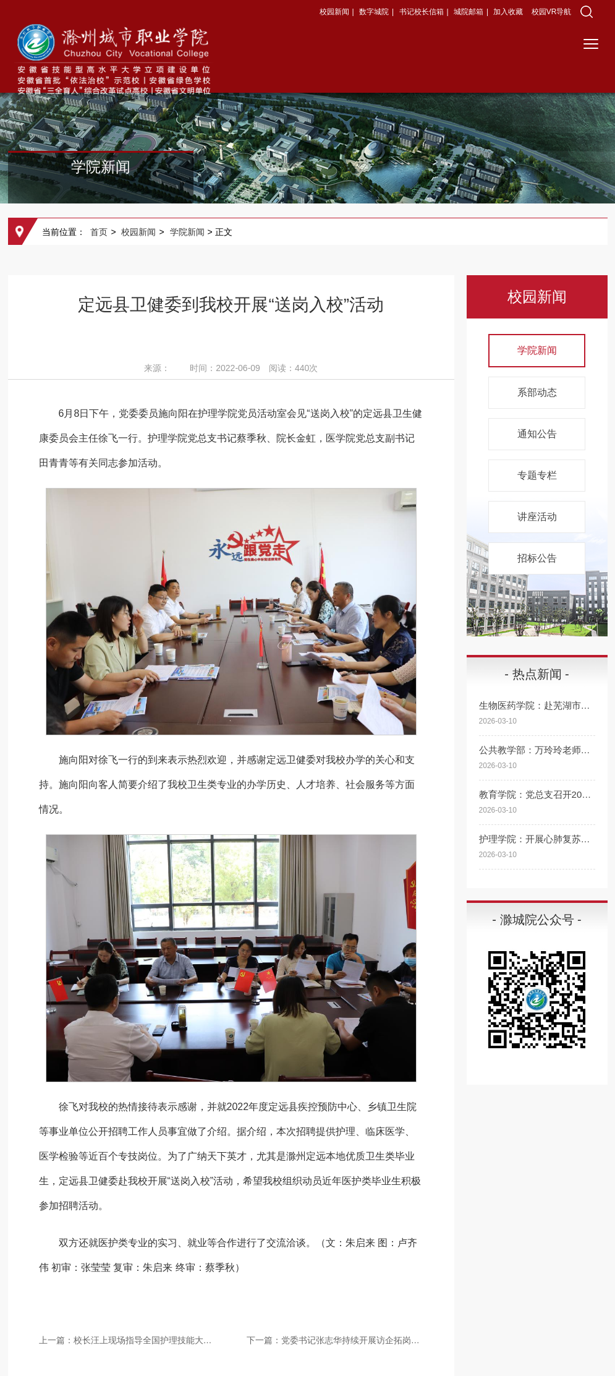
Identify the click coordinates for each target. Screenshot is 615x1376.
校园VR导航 (552, 11)
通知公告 (537, 434)
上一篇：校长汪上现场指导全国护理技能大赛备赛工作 (127, 1340)
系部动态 (537, 392)
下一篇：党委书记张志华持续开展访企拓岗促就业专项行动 (335, 1340)
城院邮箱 (468, 11)
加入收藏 (509, 11)
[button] (586, 12)
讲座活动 (537, 516)
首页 (99, 232)
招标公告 (537, 558)
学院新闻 (187, 232)
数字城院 (374, 11)
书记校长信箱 (421, 11)
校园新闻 (334, 11)
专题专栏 (537, 475)
